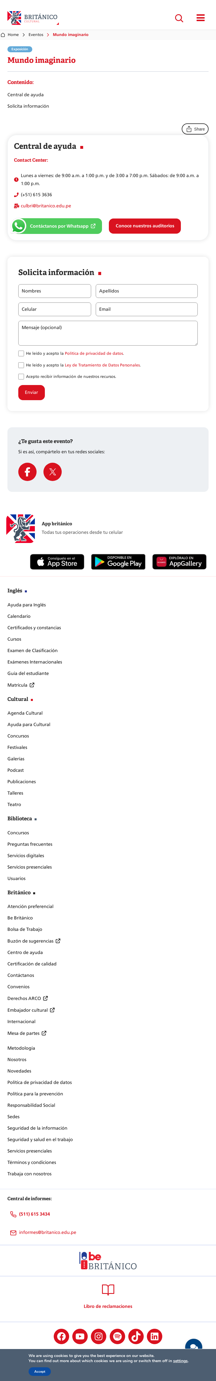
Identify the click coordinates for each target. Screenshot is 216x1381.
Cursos (14, 639)
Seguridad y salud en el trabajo (40, 1139)
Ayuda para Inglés (26, 605)
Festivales (17, 747)
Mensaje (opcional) (42, 327)
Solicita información (28, 106)
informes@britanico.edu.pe (47, 1232)
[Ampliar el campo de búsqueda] (179, 18)
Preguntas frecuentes (29, 844)
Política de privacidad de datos (94, 353)
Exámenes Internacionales (34, 662)
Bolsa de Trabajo (24, 929)
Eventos (36, 34)
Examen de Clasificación (32, 650)
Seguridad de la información (37, 1128)
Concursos (18, 736)
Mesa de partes (23, 1033)
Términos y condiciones (31, 1162)
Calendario (19, 616)
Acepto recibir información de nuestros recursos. (71, 376)
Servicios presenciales (29, 867)
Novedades (19, 1071)
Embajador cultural (27, 1010)
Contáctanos (20, 975)
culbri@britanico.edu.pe (46, 206)
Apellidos (109, 291)
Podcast (15, 770)
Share (195, 129)
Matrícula (17, 685)
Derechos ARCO (24, 998)
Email (105, 309)
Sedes (13, 1116)
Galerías (15, 758)
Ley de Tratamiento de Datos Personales (102, 364)
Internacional (21, 1021)
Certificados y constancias (34, 627)
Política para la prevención (35, 1094)
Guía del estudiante (28, 673)
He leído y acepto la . (75, 353)
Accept (39, 1371)
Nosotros (16, 1059)
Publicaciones (21, 781)
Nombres (31, 291)
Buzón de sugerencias (30, 941)
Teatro (14, 804)
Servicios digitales (25, 855)
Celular (29, 309)
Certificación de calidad (32, 964)
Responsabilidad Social (31, 1105)
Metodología (21, 1048)
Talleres (15, 793)
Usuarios (16, 878)
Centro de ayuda (25, 952)
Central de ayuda (25, 94)
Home (9, 35)
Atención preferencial (30, 906)
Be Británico (20, 918)
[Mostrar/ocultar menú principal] (201, 18)
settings (180, 1361)
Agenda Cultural (25, 713)
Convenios (18, 986)
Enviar (31, 392)
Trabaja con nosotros (29, 1173)
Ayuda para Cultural (28, 724)
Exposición (19, 49)
